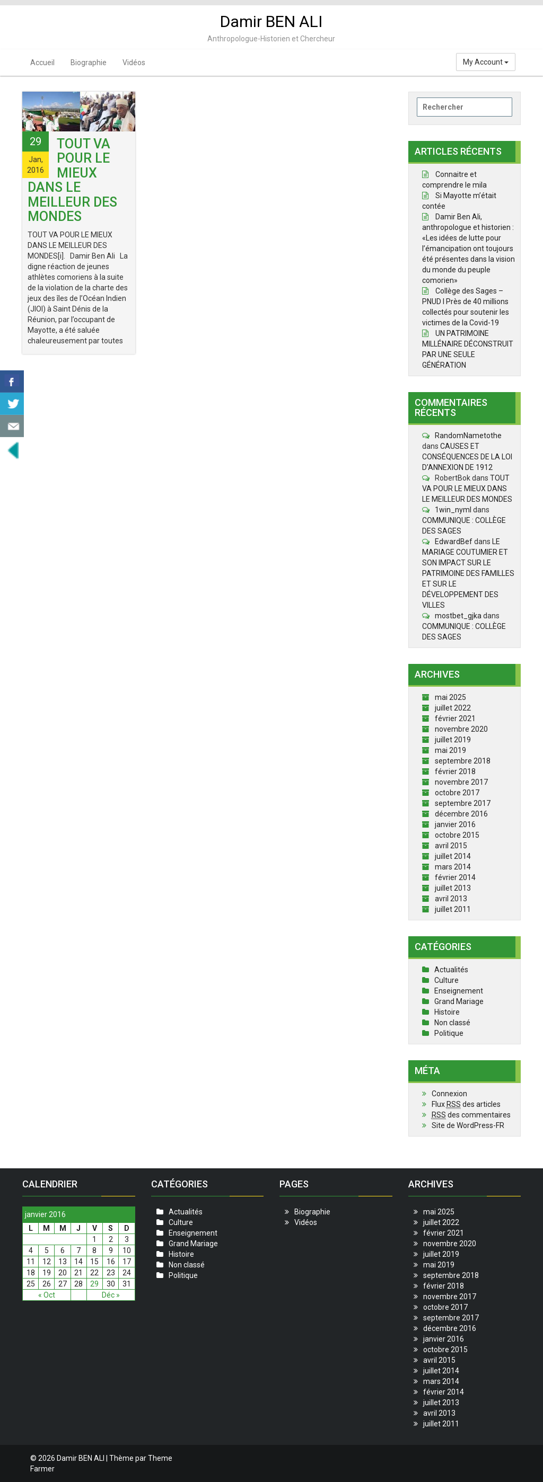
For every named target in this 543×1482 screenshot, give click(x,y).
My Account (486, 62)
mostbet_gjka (458, 615)
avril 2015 (451, 845)
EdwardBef (453, 541)
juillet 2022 (453, 708)
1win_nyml (453, 509)
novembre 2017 (461, 782)
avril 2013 (451, 898)
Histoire (447, 1012)
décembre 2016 (461, 814)
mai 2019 (450, 750)
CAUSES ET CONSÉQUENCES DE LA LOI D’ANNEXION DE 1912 (467, 457)
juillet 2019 (453, 739)
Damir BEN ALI (271, 21)
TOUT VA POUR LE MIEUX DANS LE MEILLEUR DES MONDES (72, 180)
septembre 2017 (463, 803)
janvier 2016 (455, 824)
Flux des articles (466, 1104)
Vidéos (133, 62)
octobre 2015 (457, 835)
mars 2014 (453, 867)
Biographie (89, 62)
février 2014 (455, 877)
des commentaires (471, 1115)
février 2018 (455, 771)
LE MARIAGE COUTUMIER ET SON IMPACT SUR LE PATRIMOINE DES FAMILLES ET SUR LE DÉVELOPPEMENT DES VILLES (468, 573)
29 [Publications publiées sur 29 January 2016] (94, 1284)
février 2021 (455, 718)
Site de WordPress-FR (468, 1125)
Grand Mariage (459, 1001)
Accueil (42, 62)
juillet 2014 (453, 856)
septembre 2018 (463, 761)
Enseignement (458, 991)
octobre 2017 (457, 792)
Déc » (111, 1295)
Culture (446, 980)
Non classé (452, 1022)
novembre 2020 (461, 729)
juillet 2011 (453, 909)
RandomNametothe (468, 435)
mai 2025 (450, 697)
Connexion (449, 1093)
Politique (448, 1033)
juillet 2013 (453, 888)
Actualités (451, 969)
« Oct (46, 1295)
